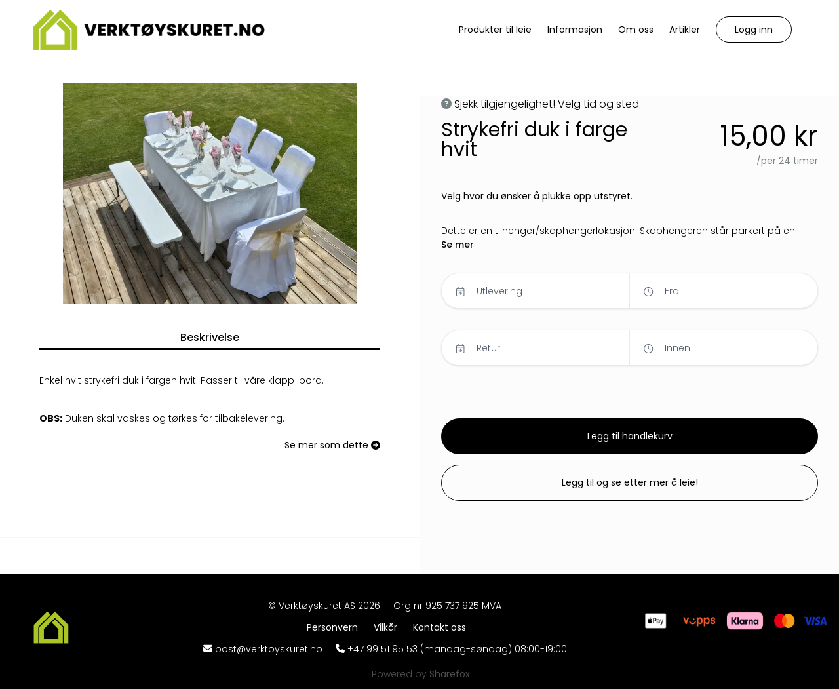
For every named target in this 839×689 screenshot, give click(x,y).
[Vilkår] (388, 627)
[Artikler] (684, 30)
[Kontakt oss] (439, 627)
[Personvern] (335, 627)
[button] (754, 29)
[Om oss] (635, 30)
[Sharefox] (449, 673)
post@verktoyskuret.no (268, 649)
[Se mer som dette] (332, 445)
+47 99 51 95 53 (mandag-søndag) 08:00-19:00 (457, 649)
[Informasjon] (574, 30)
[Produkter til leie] (495, 30)
